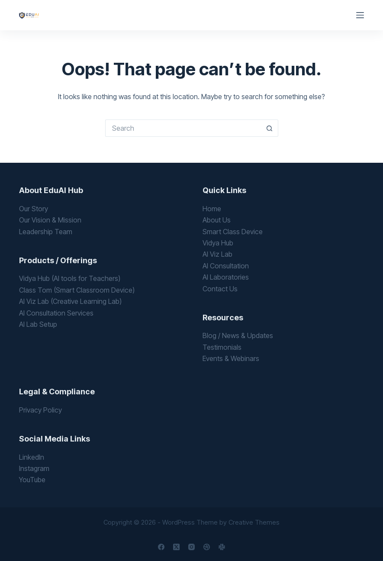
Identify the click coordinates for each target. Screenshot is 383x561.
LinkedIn (31, 457)
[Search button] (269, 128)
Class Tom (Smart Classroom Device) (77, 290)
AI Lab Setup (38, 324)
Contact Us (220, 288)
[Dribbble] (206, 547)
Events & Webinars (231, 358)
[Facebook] (161, 547)
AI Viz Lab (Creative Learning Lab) (70, 301)
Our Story (33, 208)
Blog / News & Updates (238, 335)
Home (212, 208)
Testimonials (222, 347)
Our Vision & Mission (50, 220)
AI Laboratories (226, 277)
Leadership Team (45, 231)
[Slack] (222, 547)
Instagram (34, 468)
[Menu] (360, 15)
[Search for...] (183, 128)
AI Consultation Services (56, 313)
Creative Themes (254, 522)
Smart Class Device (233, 231)
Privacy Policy (40, 410)
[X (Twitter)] (176, 547)
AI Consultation (226, 265)
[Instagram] (191, 547)
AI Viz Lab (217, 254)
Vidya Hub (218, 243)
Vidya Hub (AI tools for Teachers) (69, 278)
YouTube (32, 479)
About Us (217, 220)
